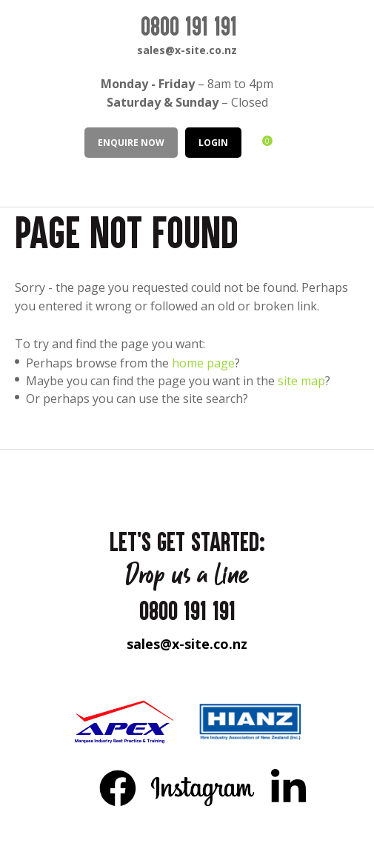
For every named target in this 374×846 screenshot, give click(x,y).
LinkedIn (288, 787)
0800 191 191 (189, 26)
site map (301, 381)
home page (203, 363)
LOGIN (213, 142)
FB (117, 787)
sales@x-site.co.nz (187, 50)
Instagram (203, 787)
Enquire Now (131, 142)
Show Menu (24, 181)
